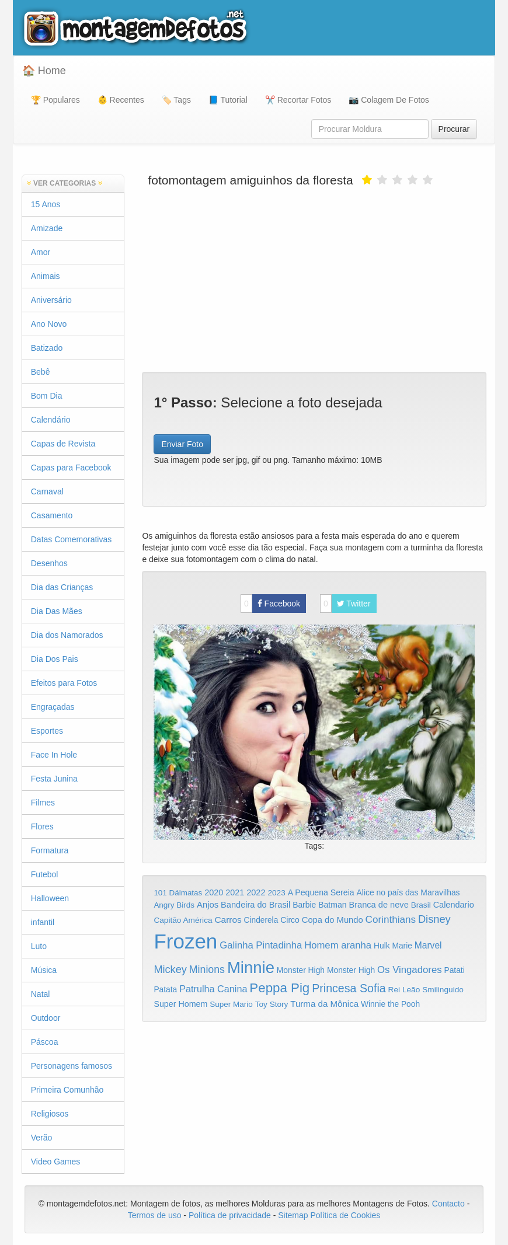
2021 (234, 892)
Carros (227, 920)
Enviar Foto (182, 444)
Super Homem (180, 1004)
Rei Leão (404, 989)
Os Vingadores (409, 969)
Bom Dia (46, 395)
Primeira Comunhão (67, 1089)
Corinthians (391, 919)
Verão (42, 1137)
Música (44, 970)
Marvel (428, 945)
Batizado (46, 348)
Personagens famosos (71, 1065)
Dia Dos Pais (54, 659)
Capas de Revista (63, 443)
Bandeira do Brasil (255, 904)
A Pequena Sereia (321, 892)
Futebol (44, 874)
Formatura (50, 850)
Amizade (46, 228)
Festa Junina (54, 778)
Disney (434, 919)
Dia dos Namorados (67, 635)
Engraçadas (53, 707)
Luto (39, 946)
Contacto (449, 1203)
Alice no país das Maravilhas (408, 892)
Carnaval (47, 491)
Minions (207, 969)
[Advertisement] (314, 278)
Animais (45, 276)
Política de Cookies (346, 1215)
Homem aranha (337, 945)
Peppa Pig (279, 988)
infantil (42, 922)
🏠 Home (44, 70)
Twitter (345, 603)
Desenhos (49, 563)
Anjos (207, 904)
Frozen (185, 941)
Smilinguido (443, 989)
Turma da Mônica (324, 1004)
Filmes (43, 802)
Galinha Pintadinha (261, 945)
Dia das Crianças (62, 587)
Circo (290, 920)
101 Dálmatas (178, 892)
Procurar (454, 129)
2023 (276, 892)
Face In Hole (54, 754)
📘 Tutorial (228, 99)
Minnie (250, 967)
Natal (40, 994)
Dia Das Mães (56, 611)
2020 (213, 892)
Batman (332, 904)
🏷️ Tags (176, 99)
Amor (40, 252)
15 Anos (46, 204)
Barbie (304, 904)
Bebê (40, 371)
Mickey (170, 969)
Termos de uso (155, 1215)
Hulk (382, 945)
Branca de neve (378, 904)
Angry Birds (174, 905)
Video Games (56, 1161)
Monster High (301, 970)
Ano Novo (49, 324)
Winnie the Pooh (390, 1004)
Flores (42, 826)
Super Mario (231, 1004)
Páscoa (44, 1042)
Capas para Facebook (71, 467)
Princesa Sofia (349, 988)
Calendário (51, 419)
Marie (402, 945)
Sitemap (293, 1215)
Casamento (52, 515)
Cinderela (261, 920)
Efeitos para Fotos (64, 683)
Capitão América (183, 920)
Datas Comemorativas (71, 539)
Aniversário (51, 300)
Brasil (421, 905)
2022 (255, 892)
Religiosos (50, 1113)
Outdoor (46, 1018)
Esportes (47, 730)
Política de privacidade (230, 1215)
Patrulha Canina (213, 989)
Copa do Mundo (332, 920)
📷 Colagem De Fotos (389, 99)
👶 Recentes (121, 99)
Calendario (453, 904)
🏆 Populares (55, 99)
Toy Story (271, 1004)
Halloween (50, 898)
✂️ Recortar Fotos (298, 99)
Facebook (270, 603)
